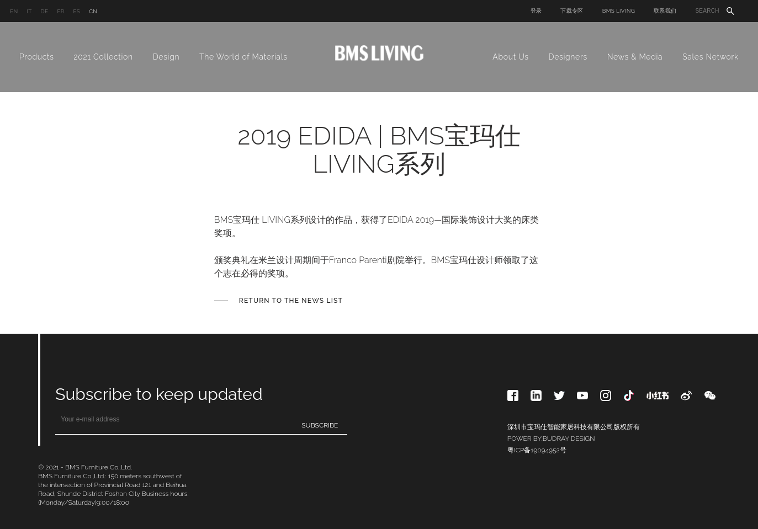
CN (93, 11)
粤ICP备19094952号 (536, 450)
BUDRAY (556, 438)
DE (45, 11)
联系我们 (665, 11)
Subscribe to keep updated (158, 394)
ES (76, 11)
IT (28, 11)
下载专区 (571, 11)
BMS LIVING (618, 11)
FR (60, 11)
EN (14, 11)
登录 (536, 11)
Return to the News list (291, 300)
